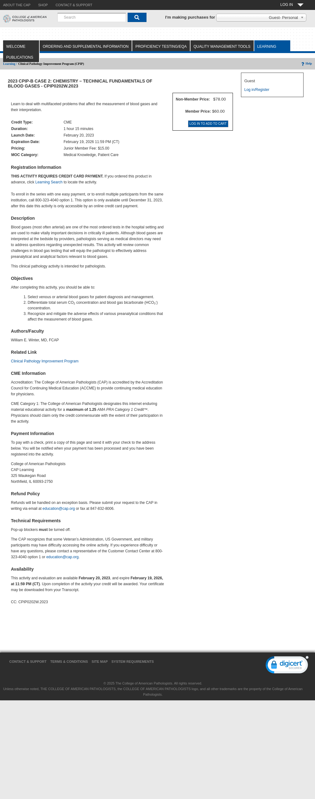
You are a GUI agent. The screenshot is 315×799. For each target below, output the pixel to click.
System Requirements (133, 661)
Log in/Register (256, 90)
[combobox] (91, 17)
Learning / (10, 63)
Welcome (15, 46)
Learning (266, 46)
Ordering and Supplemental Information (86, 46)
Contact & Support (27, 661)
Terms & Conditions (69, 661)
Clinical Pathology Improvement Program (44, 361)
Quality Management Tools (222, 46)
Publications (19, 57)
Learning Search (49, 182)
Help (306, 63)
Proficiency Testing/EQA (161, 46)
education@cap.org (58, 508)
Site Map (100, 661)
